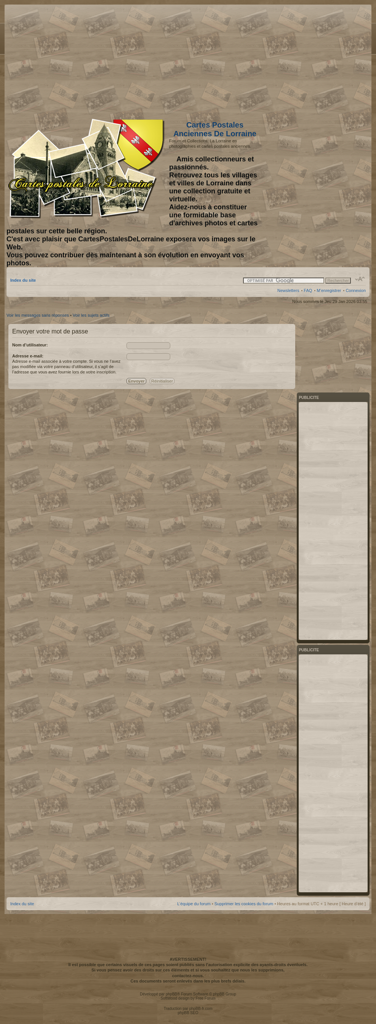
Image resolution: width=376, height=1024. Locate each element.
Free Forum (205, 998)
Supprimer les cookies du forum (244, 903)
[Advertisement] (306, 59)
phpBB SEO (188, 1013)
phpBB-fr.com (201, 1008)
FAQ (308, 290)
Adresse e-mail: (27, 356)
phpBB (171, 994)
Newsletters (288, 290)
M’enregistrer (329, 290)
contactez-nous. (188, 975)
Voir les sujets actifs (91, 315)
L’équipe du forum (193, 903)
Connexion (356, 290)
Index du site (23, 280)
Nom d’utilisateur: (30, 345)
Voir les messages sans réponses (37, 315)
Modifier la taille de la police (360, 279)
